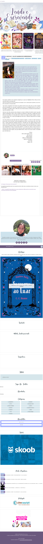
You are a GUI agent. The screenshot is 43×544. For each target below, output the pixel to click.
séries (31, 409)
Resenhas (7, 59)
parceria (39, 58)
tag (11, 411)
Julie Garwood (34, 58)
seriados (10, 409)
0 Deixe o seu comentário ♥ (16, 160)
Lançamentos (11, 401)
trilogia (10, 413)
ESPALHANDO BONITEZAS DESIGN (26, 539)
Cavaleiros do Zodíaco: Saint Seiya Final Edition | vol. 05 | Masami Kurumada (27, 51)
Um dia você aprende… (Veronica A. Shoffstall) (15, 487)
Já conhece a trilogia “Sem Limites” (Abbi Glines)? (16, 479)
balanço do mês (31, 403)
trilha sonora (30, 411)
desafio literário (11, 405)
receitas (10, 407)
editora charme (28, 58)
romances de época (30, 407)
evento (31, 405)
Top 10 (11, 403)
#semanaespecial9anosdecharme (17, 58)
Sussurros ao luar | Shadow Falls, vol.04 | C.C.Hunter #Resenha (21, 286)
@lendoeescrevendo (6, 377)
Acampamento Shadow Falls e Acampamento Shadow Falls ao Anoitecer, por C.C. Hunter (24, 483)
